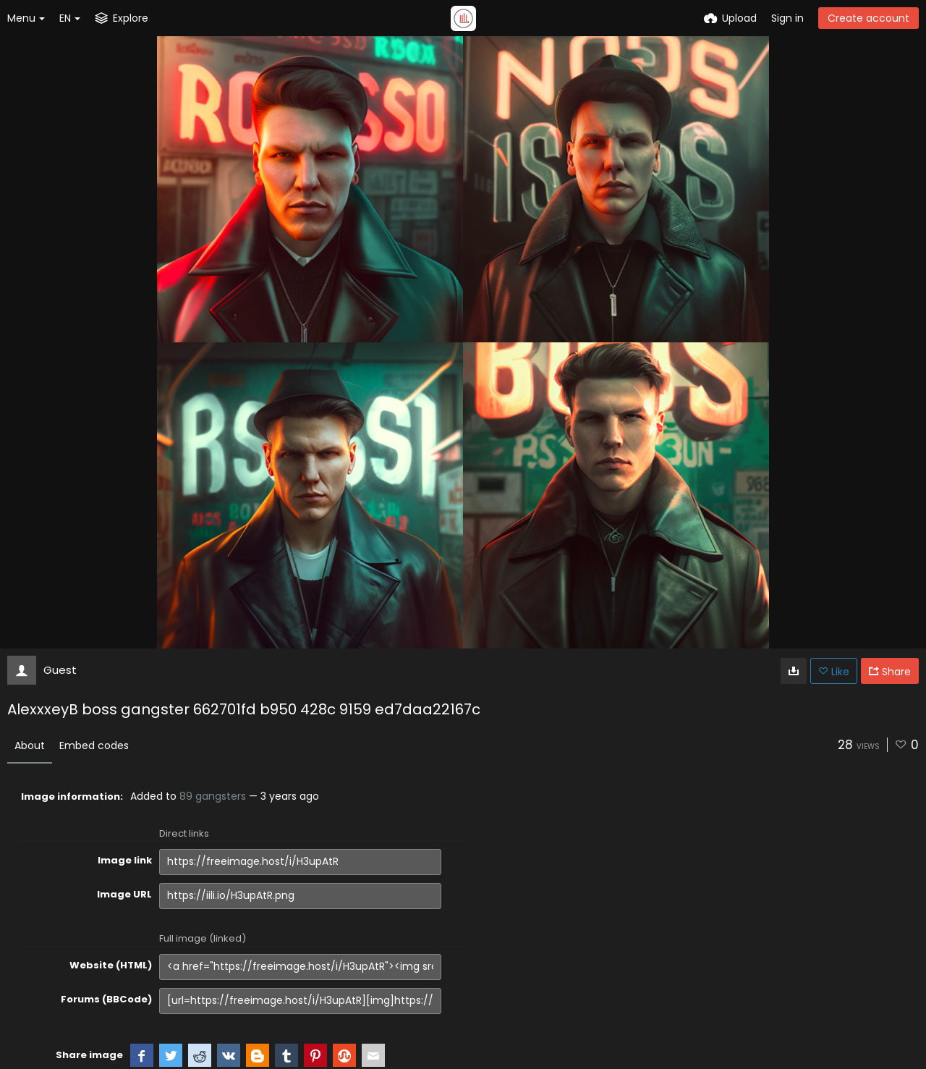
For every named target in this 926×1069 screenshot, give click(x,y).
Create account (868, 18)
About (29, 745)
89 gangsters (212, 796)
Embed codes (94, 745)
